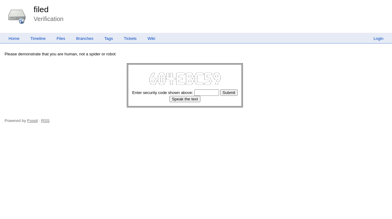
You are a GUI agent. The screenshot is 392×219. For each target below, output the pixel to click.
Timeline (38, 38)
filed (41, 9)
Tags (108, 38)
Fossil (32, 120)
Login (378, 38)
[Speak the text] (184, 99)
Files (60, 38)
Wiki (151, 38)
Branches (84, 38)
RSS (45, 120)
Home (14, 38)
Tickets (130, 38)
